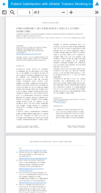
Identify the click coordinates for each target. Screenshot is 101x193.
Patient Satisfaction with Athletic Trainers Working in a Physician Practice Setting (56, 4)
